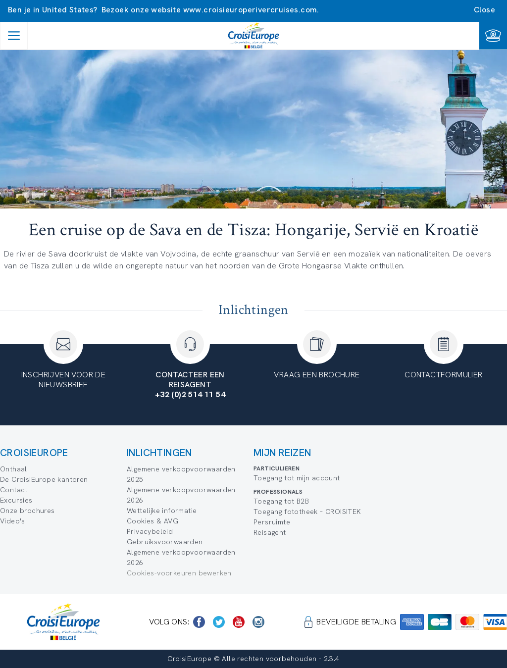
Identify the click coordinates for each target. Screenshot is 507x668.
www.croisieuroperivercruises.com (250, 9)
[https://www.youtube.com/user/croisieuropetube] (239, 622)
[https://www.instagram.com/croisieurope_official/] (258, 622)
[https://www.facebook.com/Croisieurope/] (199, 622)
